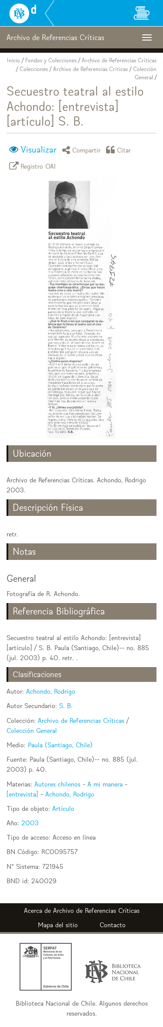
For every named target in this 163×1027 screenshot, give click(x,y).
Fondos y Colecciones (51, 60)
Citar (120, 149)
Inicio (13, 60)
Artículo (63, 808)
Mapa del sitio (58, 925)
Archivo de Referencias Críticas (119, 60)
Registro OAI (34, 165)
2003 (30, 823)
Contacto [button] (113, 925)
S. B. (66, 706)
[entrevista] (22, 794)
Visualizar (38, 149)
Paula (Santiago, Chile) (60, 745)
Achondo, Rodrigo (50, 691)
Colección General (32, 730)
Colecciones (34, 69)
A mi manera (105, 784)
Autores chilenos (57, 784)
